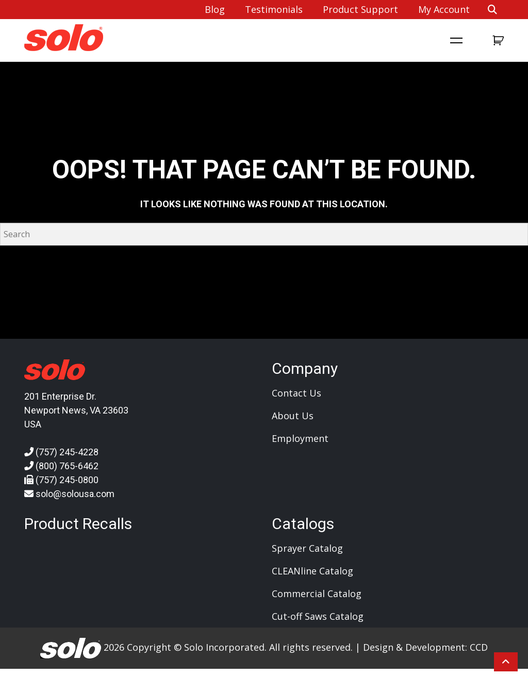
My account (444, 9)
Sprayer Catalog (307, 548)
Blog (215, 9)
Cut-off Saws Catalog (318, 616)
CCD (479, 647)
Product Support (360, 9)
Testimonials (274, 9)
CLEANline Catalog (312, 571)
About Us (293, 415)
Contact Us (296, 393)
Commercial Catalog (316, 593)
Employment (300, 438)
